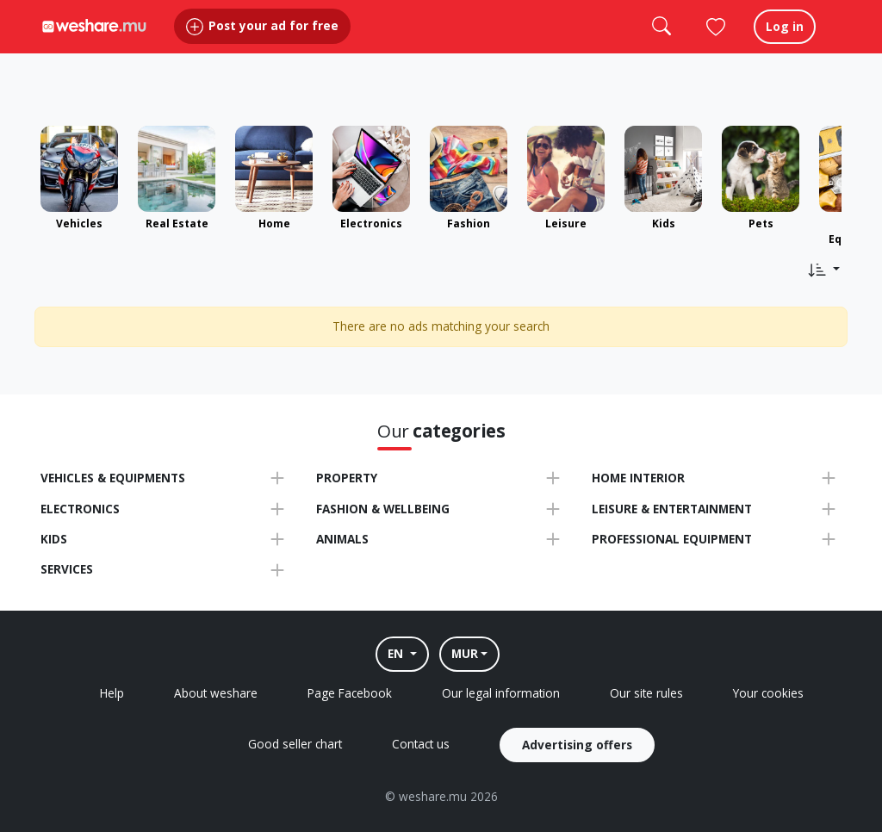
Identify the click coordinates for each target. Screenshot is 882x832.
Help (112, 693)
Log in (785, 42)
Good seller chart (295, 744)
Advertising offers (577, 744)
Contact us (421, 744)
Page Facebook (349, 693)
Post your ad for (262, 43)
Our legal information (501, 693)
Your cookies (768, 693)
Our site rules (646, 693)
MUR (464, 653)
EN (397, 653)
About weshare (216, 693)
